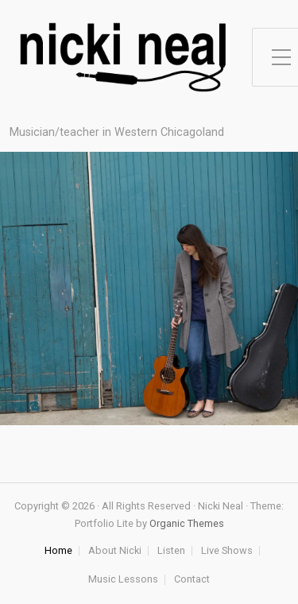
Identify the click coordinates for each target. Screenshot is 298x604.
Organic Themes (186, 523)
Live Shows (227, 551)
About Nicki (114, 551)
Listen (171, 551)
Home (58, 551)
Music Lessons (123, 580)
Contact (192, 580)
